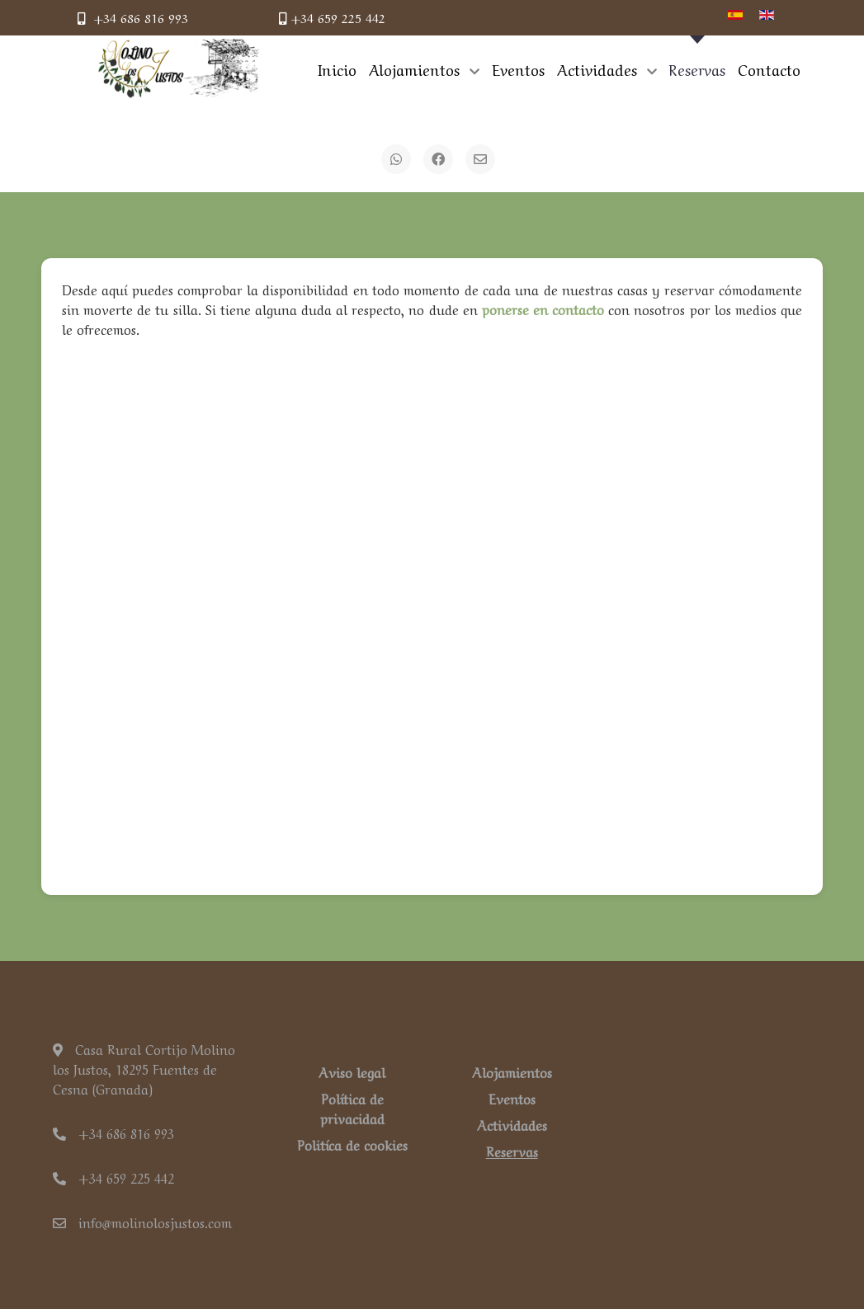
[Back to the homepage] (179, 68)
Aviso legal (352, 1071)
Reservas (512, 1151)
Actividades (512, 1124)
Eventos (512, 1098)
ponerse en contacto (543, 308)
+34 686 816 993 (133, 17)
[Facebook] (438, 159)
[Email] (480, 159)
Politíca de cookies (352, 1144)
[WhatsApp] (396, 159)
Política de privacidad (352, 1108)
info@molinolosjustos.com (142, 1221)
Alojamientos (512, 1071)
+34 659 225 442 (332, 17)
